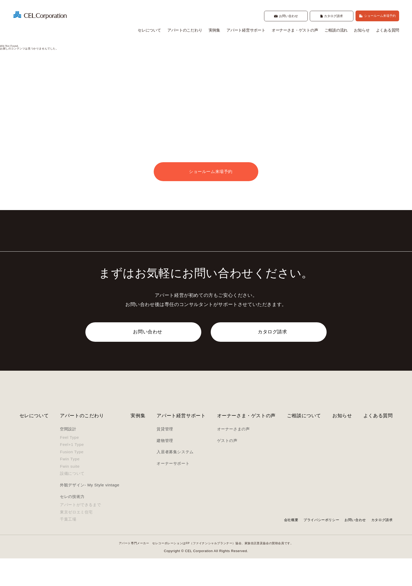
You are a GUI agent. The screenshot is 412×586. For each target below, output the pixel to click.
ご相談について (304, 443)
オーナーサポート (173, 491)
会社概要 (291, 547)
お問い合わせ (355, 547)
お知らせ (361, 30)
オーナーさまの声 (233, 457)
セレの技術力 (72, 524)
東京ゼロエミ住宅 (76, 540)
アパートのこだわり (184, 30)
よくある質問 (387, 30)
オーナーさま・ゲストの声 (295, 30)
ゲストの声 (227, 468)
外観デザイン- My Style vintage (89, 513)
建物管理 (165, 468)
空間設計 (68, 457)
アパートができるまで (80, 532)
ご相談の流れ (336, 30)
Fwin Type (70, 487)
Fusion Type (72, 479)
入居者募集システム (175, 479)
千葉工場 (68, 547)
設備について (72, 501)
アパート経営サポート (245, 30)
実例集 (214, 30)
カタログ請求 (382, 547)
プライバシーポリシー (321, 547)
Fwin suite (70, 494)
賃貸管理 (165, 457)
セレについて (149, 30)
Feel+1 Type (72, 472)
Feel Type (69, 465)
